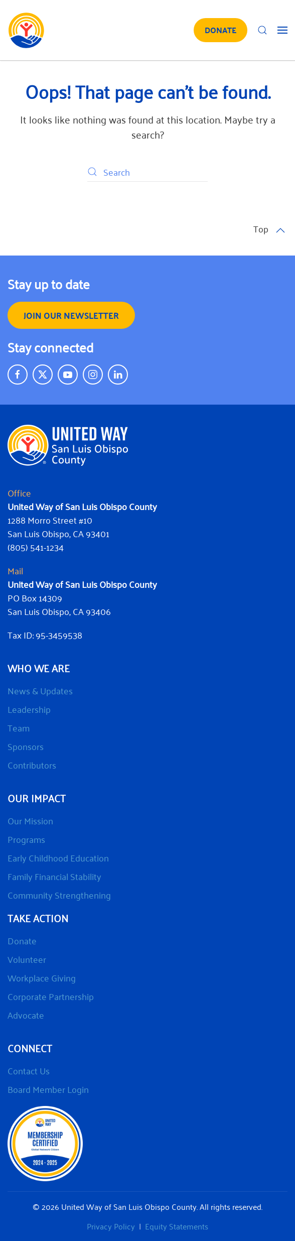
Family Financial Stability (54, 876)
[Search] (147, 172)
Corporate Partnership (51, 996)
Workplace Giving (42, 977)
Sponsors (26, 746)
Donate (22, 940)
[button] (262, 30)
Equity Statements (176, 1226)
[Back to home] (26, 30)
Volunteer (27, 959)
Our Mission (30, 820)
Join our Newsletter (71, 315)
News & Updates (40, 690)
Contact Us (29, 1070)
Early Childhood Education (58, 857)
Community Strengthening (59, 895)
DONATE (220, 30)
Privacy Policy (111, 1226)
